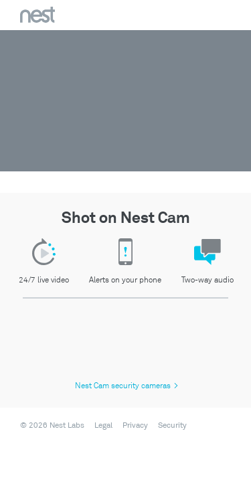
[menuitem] (99, 426)
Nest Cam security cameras (126, 386)
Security (172, 426)
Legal (103, 426)
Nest (37, 15)
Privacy (135, 426)
